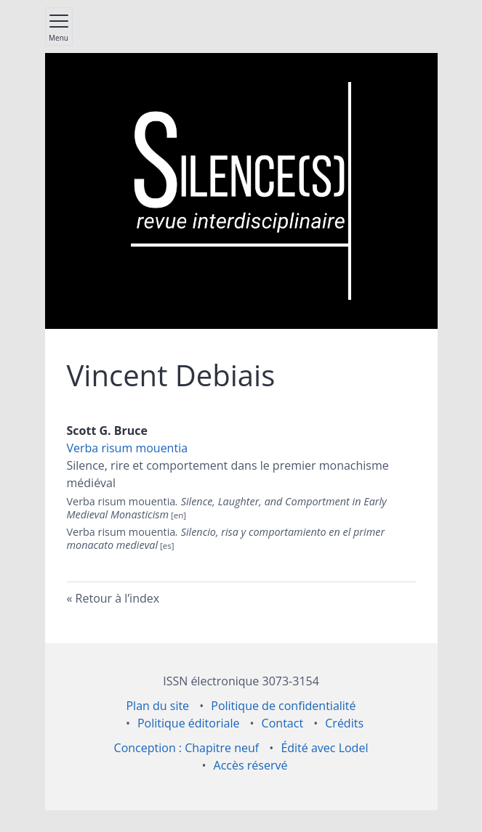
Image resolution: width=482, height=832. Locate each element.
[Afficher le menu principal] (59, 26)
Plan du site (157, 706)
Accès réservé (251, 765)
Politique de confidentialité (283, 706)
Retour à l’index (118, 598)
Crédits (344, 723)
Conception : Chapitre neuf (187, 748)
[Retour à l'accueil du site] (240, 191)
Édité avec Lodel (324, 748)
